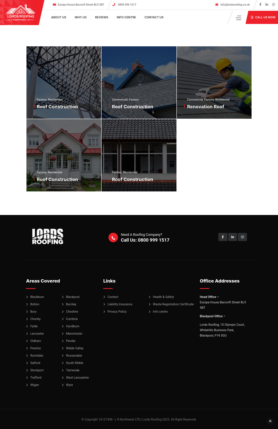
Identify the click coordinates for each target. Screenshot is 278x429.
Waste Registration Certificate (173, 304)
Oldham (35, 341)
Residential (55, 99)
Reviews (101, 17)
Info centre (126, 17)
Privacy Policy (117, 311)
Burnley (71, 304)
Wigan (34, 385)
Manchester (74, 333)
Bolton (34, 304)
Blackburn (37, 297)
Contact (113, 297)
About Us (58, 17)
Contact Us (153, 17)
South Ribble (74, 363)
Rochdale (36, 355)
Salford (35, 363)
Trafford (35, 377)
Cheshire (72, 311)
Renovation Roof (205, 106)
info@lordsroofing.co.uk (234, 4)
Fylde (34, 326)
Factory (42, 99)
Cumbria (72, 319)
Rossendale (74, 355)
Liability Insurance (120, 304)
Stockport (37, 370)
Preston (35, 348)
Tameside (73, 370)
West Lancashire (77, 377)
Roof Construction (57, 106)
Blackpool (73, 297)
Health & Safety (163, 297)
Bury (33, 311)
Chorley (35, 319)
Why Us (81, 17)
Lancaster (37, 333)
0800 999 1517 (127, 4)
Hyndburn (72, 326)
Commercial (120, 99)
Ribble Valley (74, 348)
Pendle (70, 341)
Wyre (69, 385)
